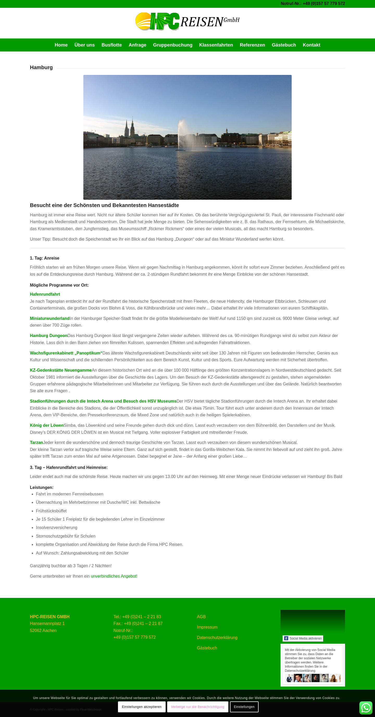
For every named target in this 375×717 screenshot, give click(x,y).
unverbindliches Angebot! (114, 576)
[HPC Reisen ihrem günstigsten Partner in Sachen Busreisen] (187, 23)
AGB (201, 617)
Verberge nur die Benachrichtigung (197, 707)
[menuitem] (61, 44)
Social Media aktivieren (303, 638)
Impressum (207, 627)
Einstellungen (244, 707)
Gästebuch (207, 648)
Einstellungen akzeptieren (141, 707)
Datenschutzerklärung (217, 637)
